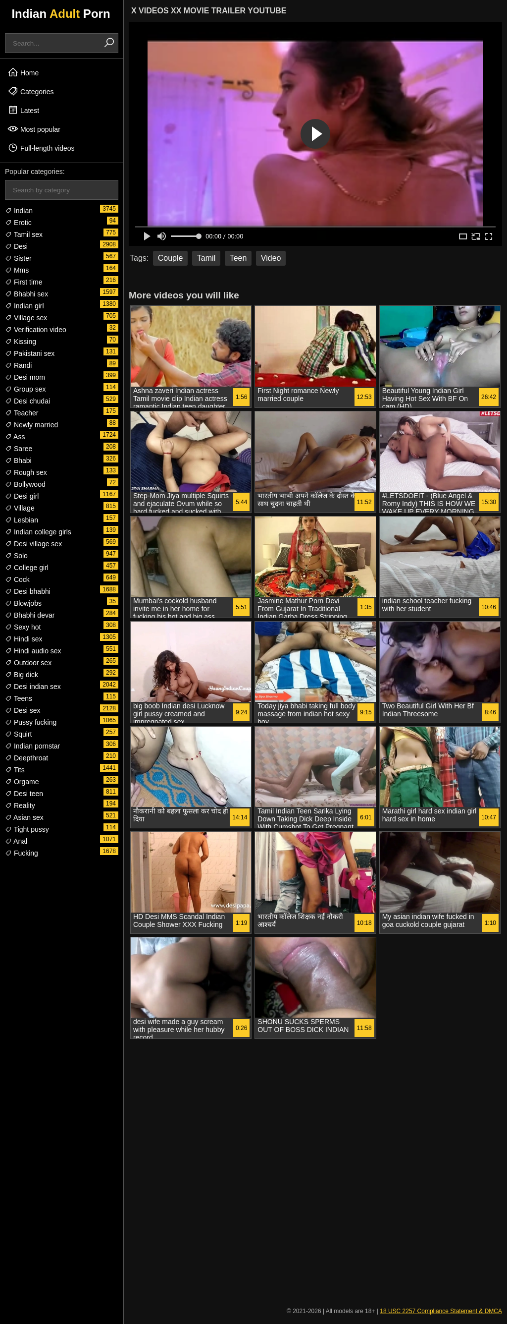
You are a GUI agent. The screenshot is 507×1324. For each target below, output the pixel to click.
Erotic (18, 223)
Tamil (206, 258)
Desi (16, 246)
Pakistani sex (29, 353)
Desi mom (25, 377)
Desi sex (23, 710)
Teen (238, 258)
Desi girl (22, 496)
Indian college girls (38, 532)
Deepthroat (26, 758)
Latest (23, 110)
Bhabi (18, 460)
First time (23, 282)
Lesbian (21, 520)
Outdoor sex (28, 663)
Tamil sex (24, 234)
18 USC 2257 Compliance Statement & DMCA (441, 1311)
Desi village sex (33, 544)
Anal (16, 841)
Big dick (21, 675)
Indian (19, 211)
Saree (18, 449)
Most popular (33, 128)
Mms (17, 270)
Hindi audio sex (33, 651)
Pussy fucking (30, 722)
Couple (170, 258)
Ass (15, 437)
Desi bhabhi (28, 591)
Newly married (31, 425)
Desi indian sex (33, 687)
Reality (20, 805)
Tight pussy (27, 829)
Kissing (20, 341)
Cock (17, 579)
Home (23, 72)
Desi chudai (27, 401)
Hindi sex (23, 639)
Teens (18, 698)
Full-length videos (41, 147)
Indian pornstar (32, 746)
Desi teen (24, 794)
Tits (15, 770)
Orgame (22, 782)
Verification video (35, 330)
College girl (27, 568)
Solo (16, 556)
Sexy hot (23, 627)
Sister (18, 258)
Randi (18, 365)
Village (20, 508)
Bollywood (25, 484)
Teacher (21, 413)
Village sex (26, 318)
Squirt (18, 734)
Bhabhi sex (26, 294)
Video (271, 258)
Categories (30, 91)
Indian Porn (60, 13)
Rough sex (26, 472)
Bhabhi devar (29, 615)
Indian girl (24, 306)
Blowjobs (23, 603)
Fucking (21, 853)
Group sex (25, 389)
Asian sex (24, 817)
